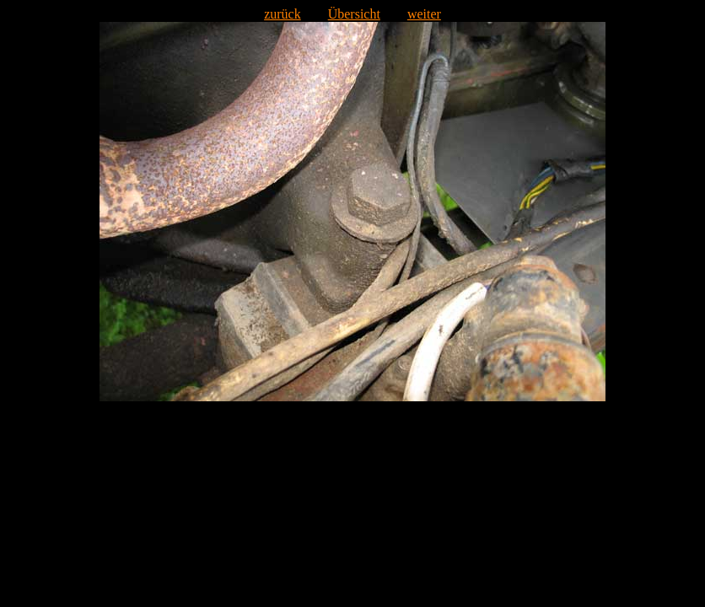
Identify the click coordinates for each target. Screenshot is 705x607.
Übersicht (354, 14)
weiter (424, 14)
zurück (282, 14)
